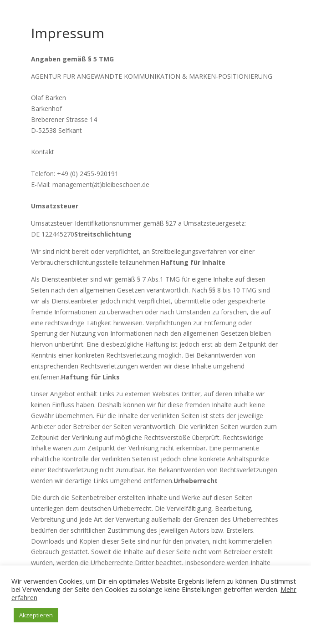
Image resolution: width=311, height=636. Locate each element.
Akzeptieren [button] (36, 615)
